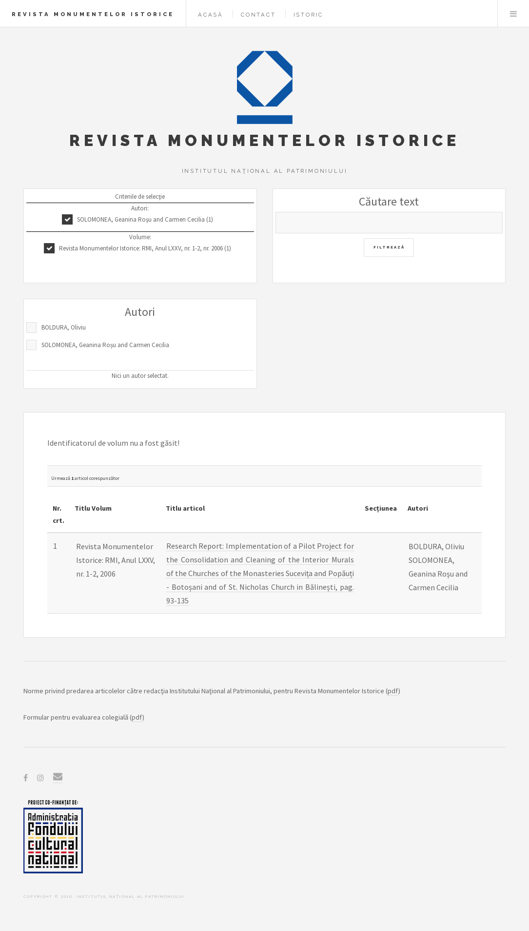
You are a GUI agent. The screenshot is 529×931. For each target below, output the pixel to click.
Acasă (210, 14)
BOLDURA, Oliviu (63, 327)
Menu (513, 13)
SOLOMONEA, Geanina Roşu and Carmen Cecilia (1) (145, 219)
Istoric (309, 14)
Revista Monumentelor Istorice (93, 14)
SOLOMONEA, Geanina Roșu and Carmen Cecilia (105, 345)
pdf (393, 690)
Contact (258, 14)
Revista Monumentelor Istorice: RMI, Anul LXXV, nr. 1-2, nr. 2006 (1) (145, 248)
